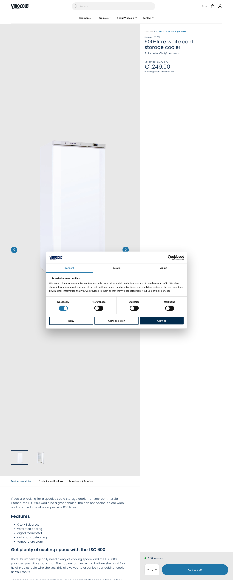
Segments (85, 18)
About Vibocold (125, 18)
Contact (146, 18)
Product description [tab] (21, 481)
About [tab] (163, 268)
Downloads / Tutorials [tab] (81, 481)
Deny (71, 320)
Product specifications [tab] (51, 481)
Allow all (162, 320)
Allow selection (116, 320)
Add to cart (195, 569)
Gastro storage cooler (176, 31)
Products (103, 18)
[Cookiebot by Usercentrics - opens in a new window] (170, 257)
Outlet (159, 31)
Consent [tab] (69, 268)
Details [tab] (116, 268)
